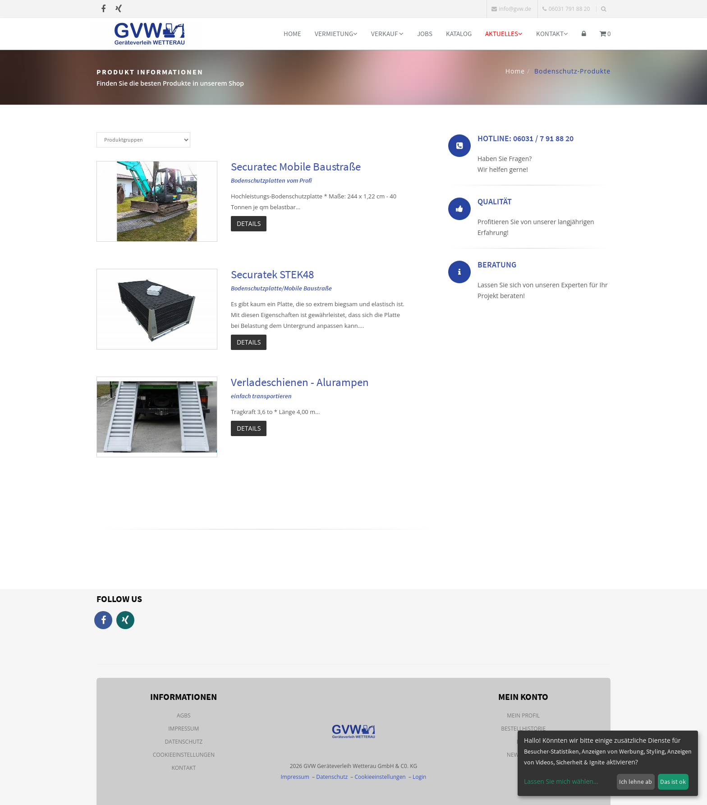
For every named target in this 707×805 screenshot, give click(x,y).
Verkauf (387, 33)
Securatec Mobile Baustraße (296, 166)
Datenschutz (183, 741)
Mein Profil (523, 715)
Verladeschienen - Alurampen (300, 382)
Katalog (459, 33)
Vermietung (336, 33)
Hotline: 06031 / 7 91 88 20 (525, 140)
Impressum (183, 728)
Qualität (494, 203)
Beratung (496, 266)
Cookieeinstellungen (184, 755)
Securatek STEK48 (272, 274)
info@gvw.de (511, 9)
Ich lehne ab (635, 781)
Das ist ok (673, 781)
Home (292, 33)
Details (249, 223)
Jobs (424, 33)
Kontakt (552, 33)
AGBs (184, 715)
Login (419, 777)
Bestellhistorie (523, 728)
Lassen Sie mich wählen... (561, 781)
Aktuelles (504, 33)
